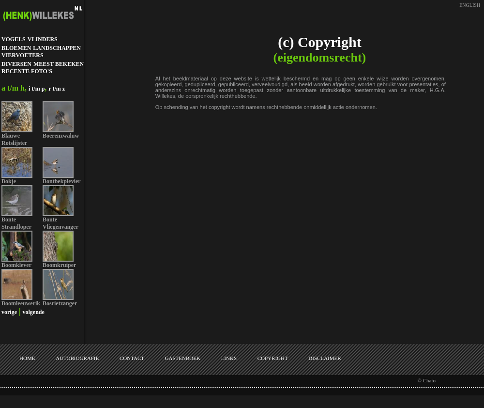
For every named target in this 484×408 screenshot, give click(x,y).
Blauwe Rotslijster (14, 139)
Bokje (8, 181)
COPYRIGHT (272, 358)
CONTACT (132, 358)
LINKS (229, 358)
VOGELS (13, 39)
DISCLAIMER (324, 358)
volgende (34, 312)
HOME (27, 358)
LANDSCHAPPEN (57, 48)
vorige (9, 312)
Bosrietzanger (60, 303)
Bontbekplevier (62, 181)
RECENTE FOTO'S (26, 71)
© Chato (427, 380)
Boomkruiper (59, 265)
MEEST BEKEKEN (58, 64)
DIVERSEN (16, 64)
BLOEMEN (16, 48)
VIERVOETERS (22, 55)
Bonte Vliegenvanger (60, 223)
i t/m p (37, 88)
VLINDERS (43, 39)
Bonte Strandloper (16, 223)
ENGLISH (469, 5)
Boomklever (16, 265)
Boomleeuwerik (20, 303)
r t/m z (56, 88)
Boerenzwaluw (61, 135)
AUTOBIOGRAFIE (77, 358)
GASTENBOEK (182, 358)
